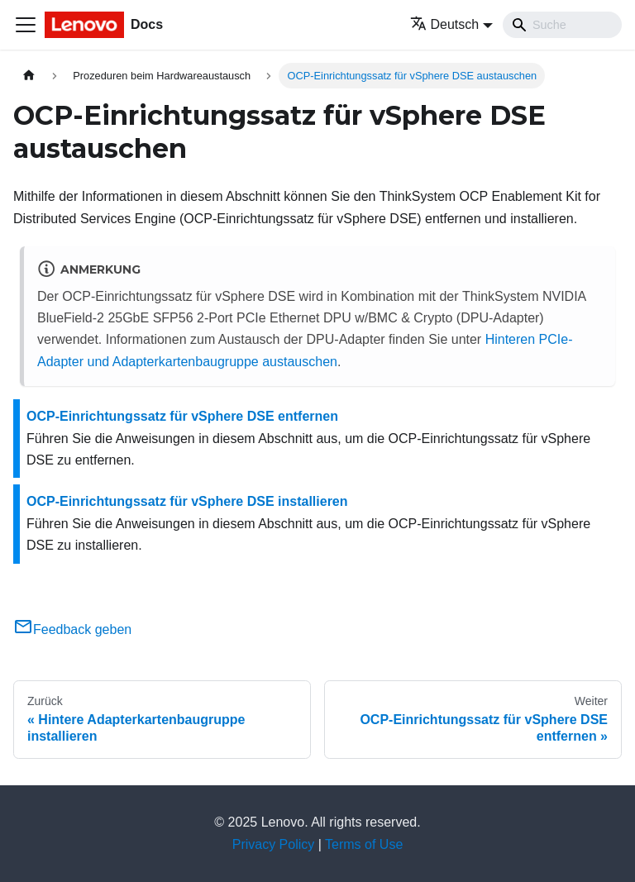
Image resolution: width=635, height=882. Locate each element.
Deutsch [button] (445, 24)
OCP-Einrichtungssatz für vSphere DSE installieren (187, 501)
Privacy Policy (273, 844)
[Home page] (29, 75)
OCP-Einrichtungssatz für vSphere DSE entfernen (182, 416)
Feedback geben (72, 629)
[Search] (562, 25)
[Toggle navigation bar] (25, 24)
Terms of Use (364, 844)
